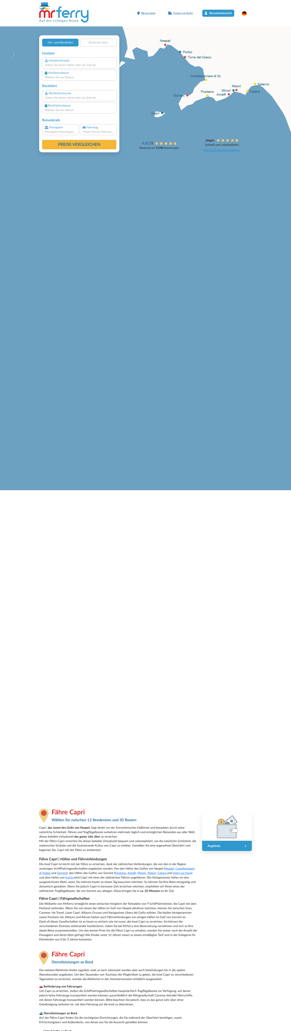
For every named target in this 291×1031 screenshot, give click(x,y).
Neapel (169, 868)
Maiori (152, 873)
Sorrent (62, 873)
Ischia (70, 877)
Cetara (162, 873)
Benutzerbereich (218, 13)
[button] (246, 13)
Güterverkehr (180, 13)
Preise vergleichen (79, 144)
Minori (141, 873)
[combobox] (79, 65)
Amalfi (131, 873)
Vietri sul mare (182, 873)
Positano (120, 873)
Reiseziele (146, 13)
